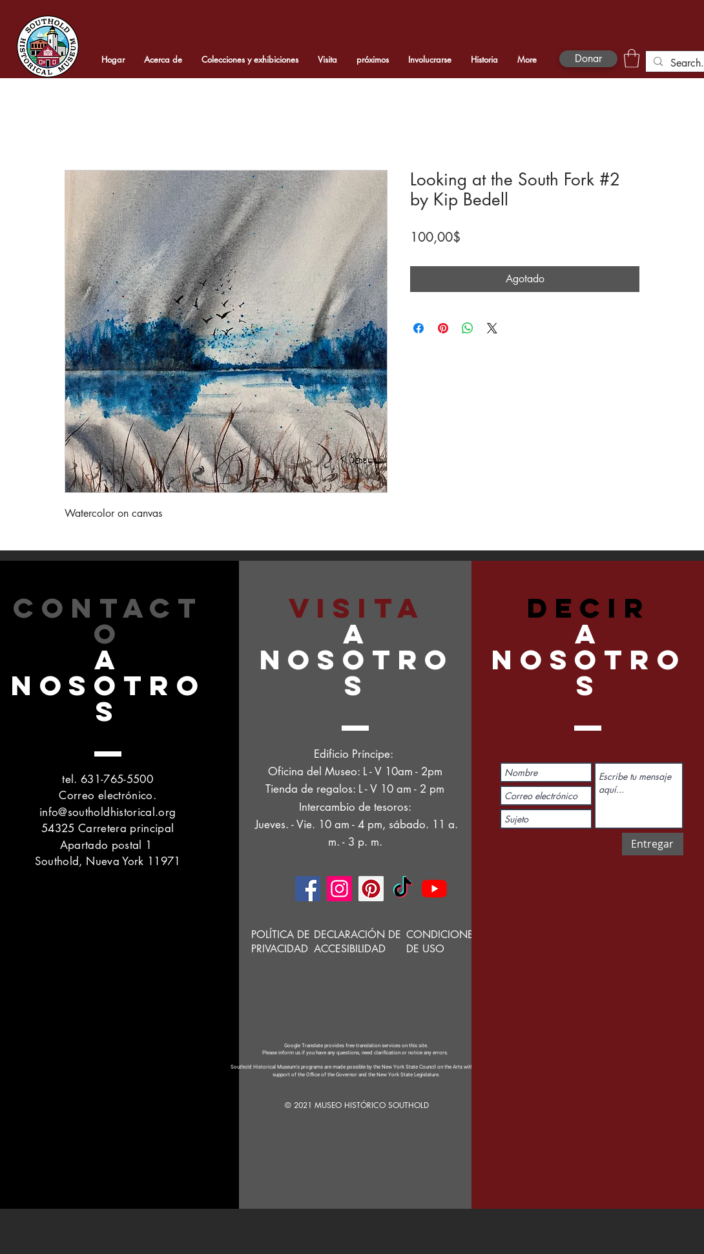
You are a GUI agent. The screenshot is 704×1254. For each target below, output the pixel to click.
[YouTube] (434, 888)
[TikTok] (402, 888)
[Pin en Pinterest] (443, 328)
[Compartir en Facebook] (418, 328)
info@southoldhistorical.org (107, 812)
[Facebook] (307, 888)
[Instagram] (339, 888)
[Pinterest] (371, 888)
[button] (631, 58)
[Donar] (588, 58)
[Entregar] (652, 844)
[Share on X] (492, 328)
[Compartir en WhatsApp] (467, 328)
